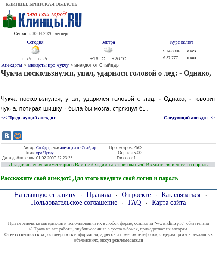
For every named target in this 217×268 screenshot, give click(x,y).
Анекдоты (11, 65)
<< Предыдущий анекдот (28, 117)
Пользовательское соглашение (74, 202)
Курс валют (181, 42)
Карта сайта (169, 202)
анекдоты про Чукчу (48, 65)
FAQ (134, 202)
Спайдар (43, 148)
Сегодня (35, 42)
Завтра (108, 42)
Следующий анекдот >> (189, 117)
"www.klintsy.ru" (169, 223)
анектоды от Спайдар (78, 148)
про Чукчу (45, 153)
